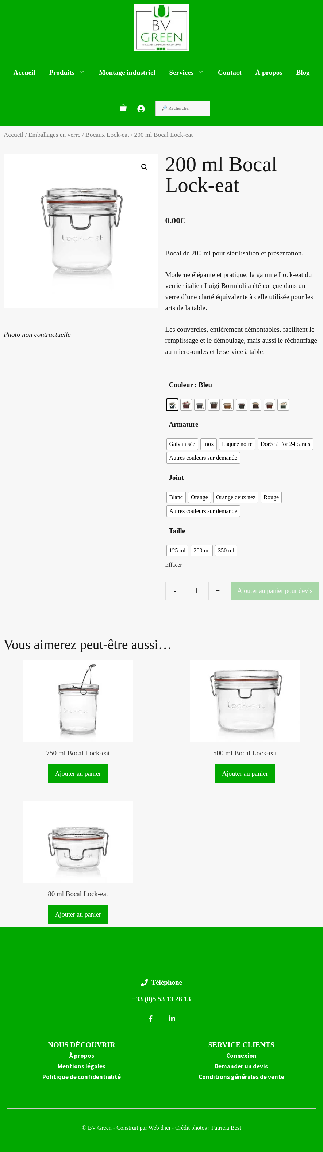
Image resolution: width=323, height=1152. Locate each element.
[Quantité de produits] (196, 591)
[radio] (172, 404)
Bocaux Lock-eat (107, 134)
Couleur (181, 385)
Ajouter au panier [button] (78, 773)
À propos (268, 72)
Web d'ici (160, 1128)
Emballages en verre (54, 134)
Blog (303, 72)
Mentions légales (81, 1066)
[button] (144, 167)
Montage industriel (127, 72)
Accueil (24, 72)
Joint (176, 477)
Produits (70, 72)
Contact (229, 72)
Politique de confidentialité (81, 1077)
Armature (184, 424)
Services (190, 72)
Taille (177, 531)
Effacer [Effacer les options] (173, 565)
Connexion (241, 1056)
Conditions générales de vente (241, 1077)
